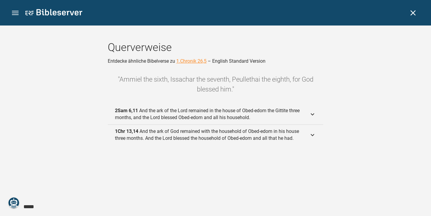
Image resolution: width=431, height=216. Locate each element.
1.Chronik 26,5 (191, 61)
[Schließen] (413, 13)
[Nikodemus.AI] (13, 202)
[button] (15, 13)
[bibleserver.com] (53, 13)
